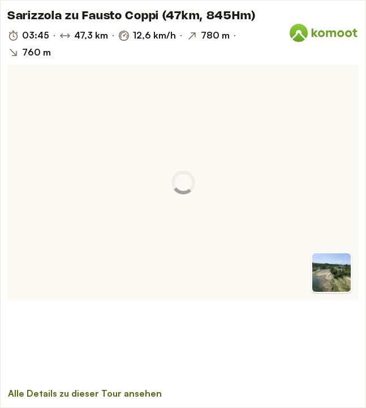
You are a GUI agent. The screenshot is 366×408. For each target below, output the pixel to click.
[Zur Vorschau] (331, 272)
